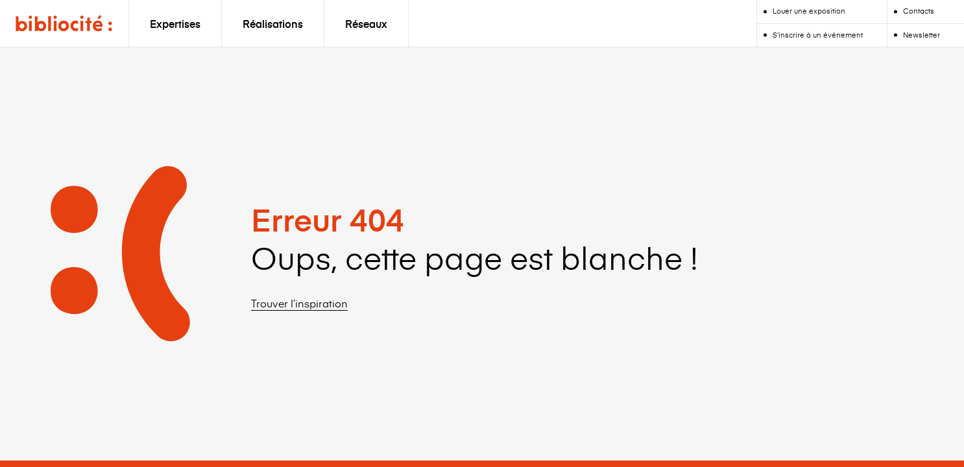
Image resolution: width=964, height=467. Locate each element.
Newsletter (921, 35)
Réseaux (366, 23)
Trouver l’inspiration (299, 303)
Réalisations (273, 23)
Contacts (918, 11)
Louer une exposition (809, 11)
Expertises (175, 23)
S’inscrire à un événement (818, 35)
